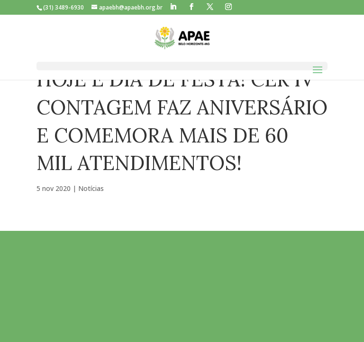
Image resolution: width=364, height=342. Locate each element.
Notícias (91, 188)
